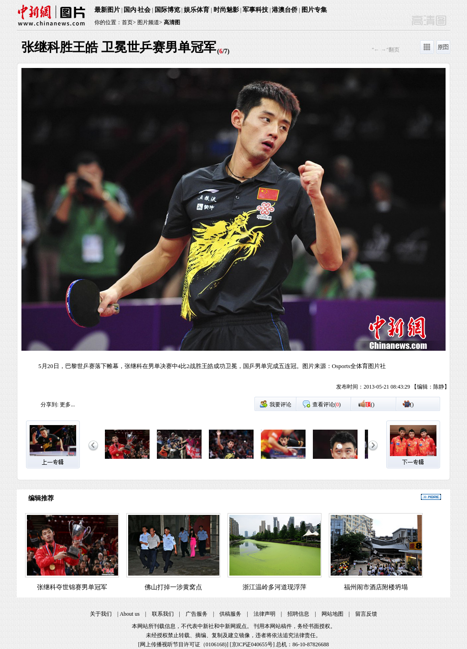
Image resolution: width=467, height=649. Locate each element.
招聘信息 (298, 614)
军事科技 (255, 9)
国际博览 (167, 9)
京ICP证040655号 (252, 644)
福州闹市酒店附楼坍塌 (376, 587)
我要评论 (280, 404)
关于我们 (101, 614)
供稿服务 (230, 614)
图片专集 (314, 9)
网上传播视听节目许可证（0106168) (183, 644)
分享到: (49, 404)
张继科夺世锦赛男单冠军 (72, 587)
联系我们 (163, 614)
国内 (130, 9)
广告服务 (197, 614)
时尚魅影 (226, 9)
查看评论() (326, 404)
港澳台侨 (284, 9)
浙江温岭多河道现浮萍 (274, 587)
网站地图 (332, 614)
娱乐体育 (196, 9)
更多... (67, 404)
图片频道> (149, 22)
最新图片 (107, 9)
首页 (127, 22)
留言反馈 (366, 614)
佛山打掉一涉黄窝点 (173, 587)
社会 (144, 9)
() (369, 404)
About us (129, 614)
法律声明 (264, 614)
